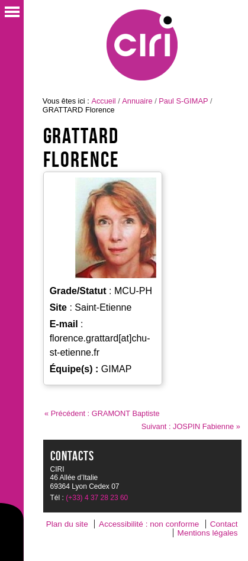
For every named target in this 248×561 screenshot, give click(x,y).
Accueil (103, 100)
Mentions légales (208, 532)
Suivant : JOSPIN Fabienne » (190, 426)
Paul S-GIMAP (183, 100)
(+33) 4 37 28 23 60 (97, 498)
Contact (224, 524)
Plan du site (67, 524)
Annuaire (137, 100)
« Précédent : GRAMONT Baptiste (102, 413)
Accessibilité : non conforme (149, 524)
